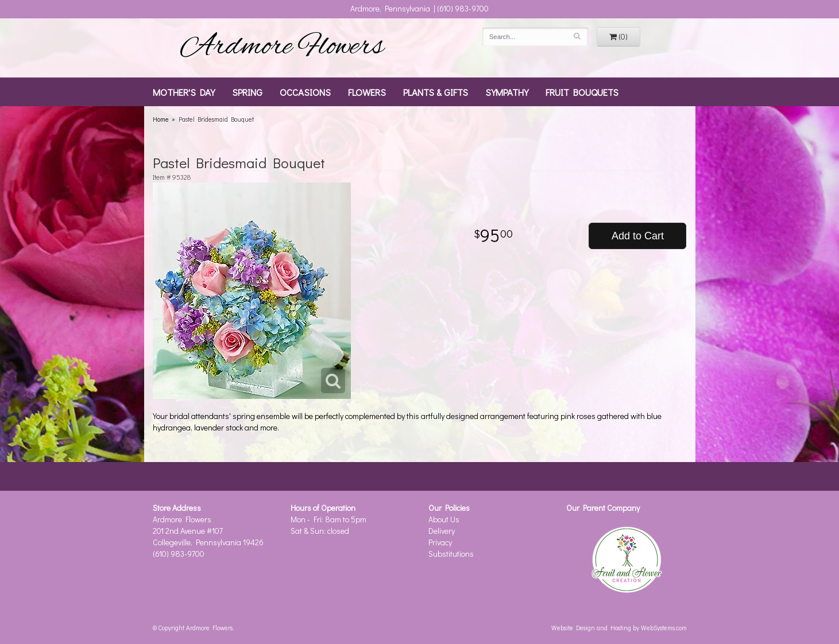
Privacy (440, 542)
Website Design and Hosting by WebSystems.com (619, 627)
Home (161, 119)
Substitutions (451, 553)
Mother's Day (184, 92)
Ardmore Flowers (282, 47)
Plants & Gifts (435, 92)
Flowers (367, 92)
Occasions (305, 92)
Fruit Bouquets (582, 92)
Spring (247, 92)
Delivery (441, 530)
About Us (443, 519)
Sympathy (506, 92)
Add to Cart (638, 236)
